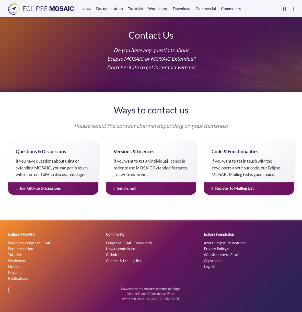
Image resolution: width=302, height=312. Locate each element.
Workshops (17, 260)
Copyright (213, 260)
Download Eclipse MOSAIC (30, 243)
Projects (15, 272)
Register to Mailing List (232, 188)
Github (112, 254)
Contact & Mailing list (123, 260)
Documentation (20, 248)
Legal (209, 266)
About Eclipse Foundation (225, 243)
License (14, 266)
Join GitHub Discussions (38, 188)
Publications (18, 278)
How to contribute (120, 248)
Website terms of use (222, 254)
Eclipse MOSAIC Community (129, 243)
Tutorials (15, 254)
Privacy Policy (216, 248)
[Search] (284, 9)
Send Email (125, 188)
